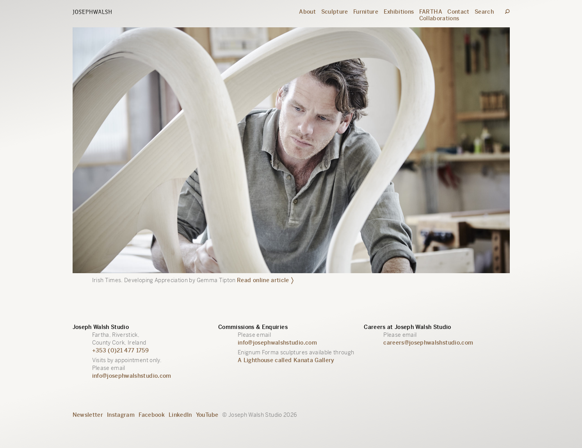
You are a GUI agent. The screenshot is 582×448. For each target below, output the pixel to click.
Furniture (365, 11)
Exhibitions (399, 11)
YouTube (207, 414)
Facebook (152, 414)
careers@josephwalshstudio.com (428, 342)
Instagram (121, 414)
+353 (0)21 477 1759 (120, 350)
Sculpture (334, 11)
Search (484, 11)
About (307, 11)
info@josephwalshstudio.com (131, 375)
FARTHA (430, 11)
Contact (458, 11)
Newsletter (88, 414)
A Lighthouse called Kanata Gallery (286, 360)
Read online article (265, 280)
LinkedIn (180, 414)
